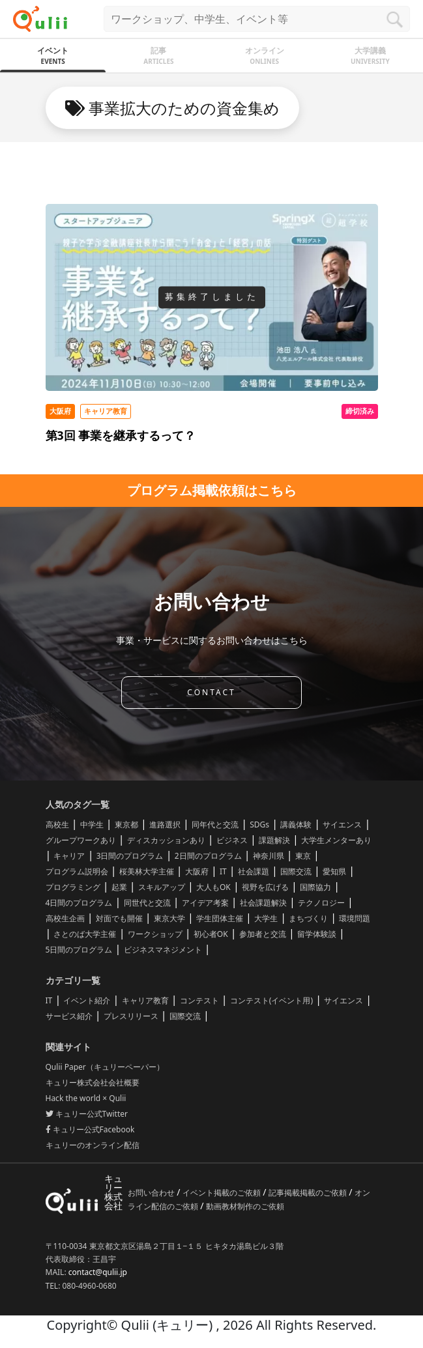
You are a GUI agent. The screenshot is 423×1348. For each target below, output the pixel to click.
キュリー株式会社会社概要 (92, 1082)
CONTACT (211, 692)
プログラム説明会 (77, 871)
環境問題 (354, 918)
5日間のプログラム (79, 949)
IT (223, 871)
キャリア (69, 855)
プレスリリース (131, 1016)
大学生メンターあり (336, 840)
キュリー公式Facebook (90, 1129)
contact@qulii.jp (97, 1272)
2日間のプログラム (208, 855)
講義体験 (296, 824)
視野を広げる (265, 887)
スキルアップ (161, 887)
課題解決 (274, 840)
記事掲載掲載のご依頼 (309, 1192)
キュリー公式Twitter (87, 1113)
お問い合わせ (152, 1192)
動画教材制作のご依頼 (245, 1206)
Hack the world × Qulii (86, 1098)
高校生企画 (65, 918)
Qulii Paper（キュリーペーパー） (105, 1066)
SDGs (259, 824)
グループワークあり (81, 840)
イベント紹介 (86, 1000)
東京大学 (169, 918)
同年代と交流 (215, 824)
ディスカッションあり (166, 840)
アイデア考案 (205, 902)
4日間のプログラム (79, 902)
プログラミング (73, 887)
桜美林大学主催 (146, 871)
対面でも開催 (119, 918)
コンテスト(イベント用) (271, 1000)
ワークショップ (155, 933)
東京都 (126, 824)
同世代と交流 (147, 902)
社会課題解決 (263, 902)
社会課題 (253, 871)
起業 (119, 887)
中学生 (92, 824)
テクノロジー (321, 902)
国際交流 (296, 871)
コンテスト (199, 1000)
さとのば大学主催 (84, 933)
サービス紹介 (69, 1016)
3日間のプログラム (130, 855)
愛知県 (334, 871)
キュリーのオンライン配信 (92, 1145)
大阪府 (197, 871)
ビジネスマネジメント (163, 949)
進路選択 (165, 824)
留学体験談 (316, 933)
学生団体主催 (219, 918)
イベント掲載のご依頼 (222, 1192)
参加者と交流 (262, 933)
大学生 (266, 918)
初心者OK (211, 933)
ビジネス (232, 840)
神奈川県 (268, 855)
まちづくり (308, 918)
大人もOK (213, 887)
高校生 (57, 824)
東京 (303, 855)
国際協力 (315, 887)
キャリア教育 (145, 1000)
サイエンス (342, 824)
